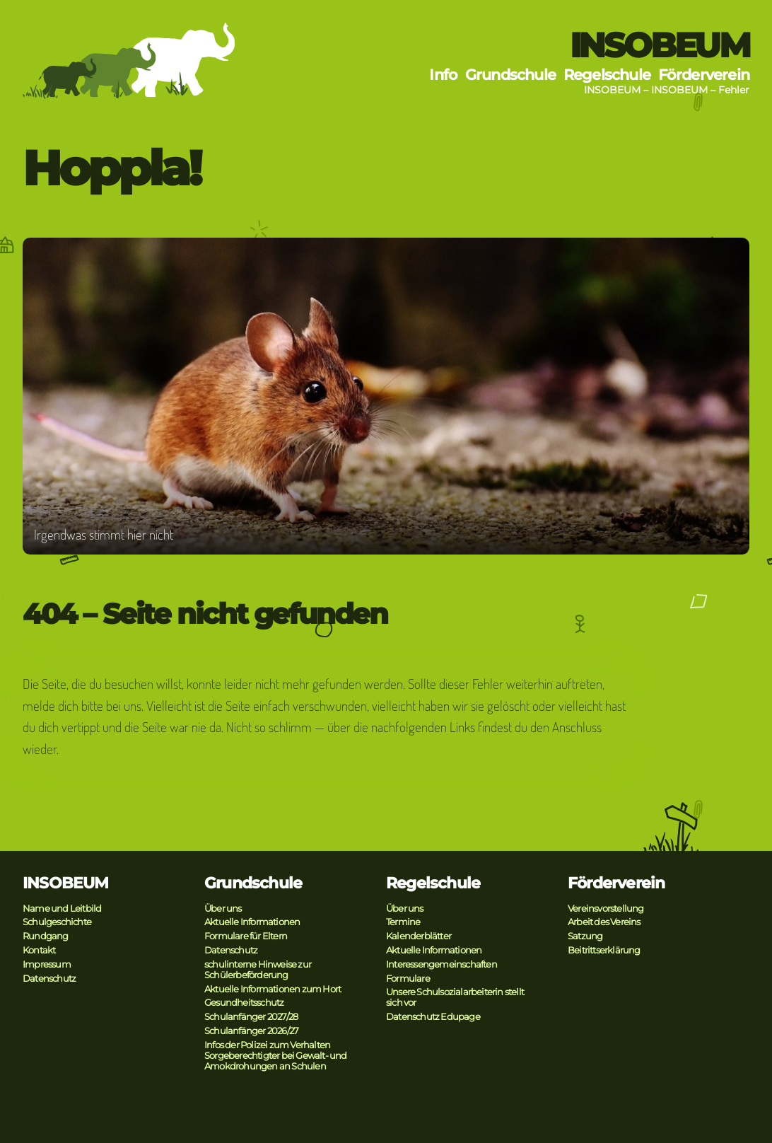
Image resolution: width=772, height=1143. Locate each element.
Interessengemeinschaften (441, 964)
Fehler (733, 89)
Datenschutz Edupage (433, 1016)
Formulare (408, 978)
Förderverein (703, 74)
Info (443, 74)
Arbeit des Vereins (604, 922)
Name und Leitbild (62, 908)
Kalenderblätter (418, 936)
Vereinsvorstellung (606, 908)
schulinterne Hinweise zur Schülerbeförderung (257, 969)
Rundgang (46, 936)
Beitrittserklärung (604, 950)
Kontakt (39, 950)
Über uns (223, 908)
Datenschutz (49, 978)
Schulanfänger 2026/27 (251, 1031)
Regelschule (606, 74)
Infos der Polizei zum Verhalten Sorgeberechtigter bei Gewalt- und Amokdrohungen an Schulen (275, 1056)
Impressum (47, 964)
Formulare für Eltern (245, 936)
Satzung (585, 936)
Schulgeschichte (57, 922)
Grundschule (510, 74)
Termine (403, 922)
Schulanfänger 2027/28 (251, 1016)
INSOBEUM (659, 45)
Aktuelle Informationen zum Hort (272, 989)
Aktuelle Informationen (252, 922)
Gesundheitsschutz (243, 1002)
